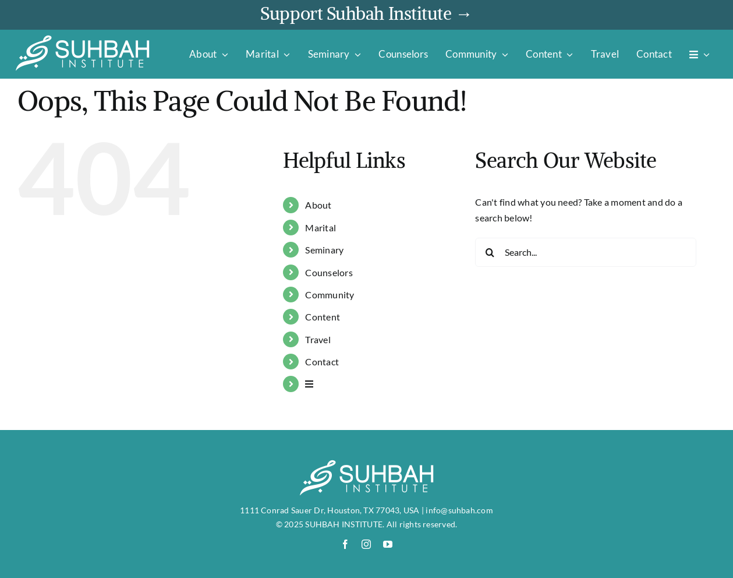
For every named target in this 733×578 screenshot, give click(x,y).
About (318, 204)
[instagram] (366, 544)
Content (322, 316)
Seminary (324, 249)
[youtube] (387, 544)
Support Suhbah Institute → (366, 13)
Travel (317, 339)
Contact (322, 361)
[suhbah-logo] (82, 38)
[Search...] (585, 252)
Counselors (328, 272)
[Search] (489, 252)
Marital (320, 227)
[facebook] (345, 544)
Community (329, 294)
